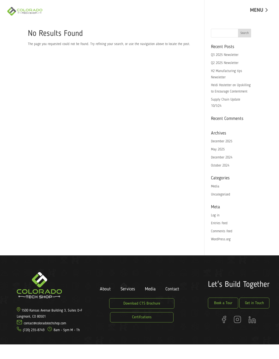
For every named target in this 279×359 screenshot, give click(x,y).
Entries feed (219, 223)
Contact (172, 289)
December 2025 (221, 141)
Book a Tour (223, 303)
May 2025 (218, 149)
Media (215, 186)
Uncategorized (220, 194)
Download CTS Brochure (141, 303)
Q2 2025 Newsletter (224, 63)
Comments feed (221, 231)
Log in (215, 215)
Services (128, 289)
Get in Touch (254, 303)
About (105, 289)
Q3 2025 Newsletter (224, 55)
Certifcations (141, 317)
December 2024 (221, 157)
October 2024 (220, 165)
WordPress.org (221, 239)
